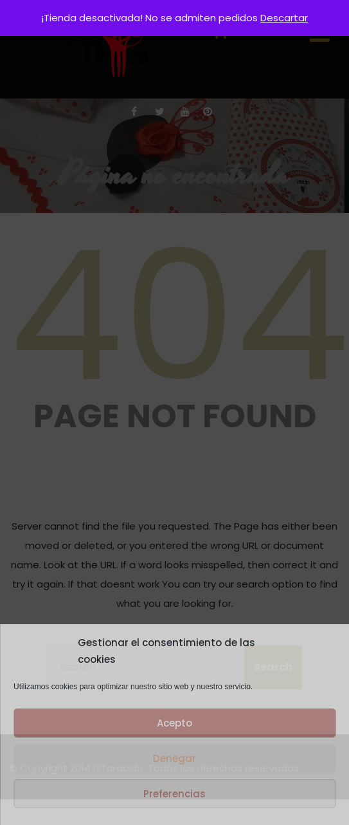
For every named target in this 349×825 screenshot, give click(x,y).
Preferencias (174, 794)
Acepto (174, 723)
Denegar (174, 758)
